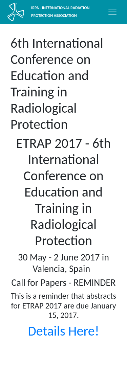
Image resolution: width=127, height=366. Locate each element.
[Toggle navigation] (112, 12)
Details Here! (63, 331)
